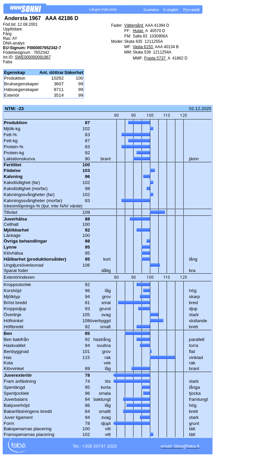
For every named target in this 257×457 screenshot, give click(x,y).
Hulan (139, 30)
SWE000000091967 (33, 57)
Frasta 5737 (155, 58)
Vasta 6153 (143, 46)
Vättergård (134, 25)
